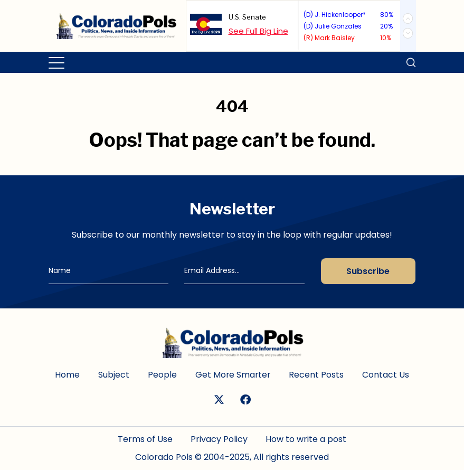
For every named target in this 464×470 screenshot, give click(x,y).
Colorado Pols (164, 457)
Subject (113, 375)
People (161, 375)
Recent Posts (317, 375)
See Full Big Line (258, 30)
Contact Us (386, 375)
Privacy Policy (219, 439)
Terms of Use (145, 439)
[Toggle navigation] (57, 62)
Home (66, 375)
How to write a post (306, 439)
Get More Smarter (233, 375)
